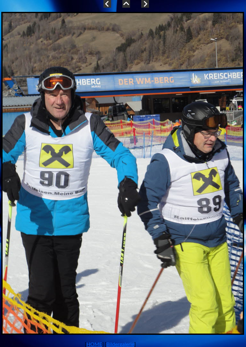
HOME (94, 344)
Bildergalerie (120, 344)
